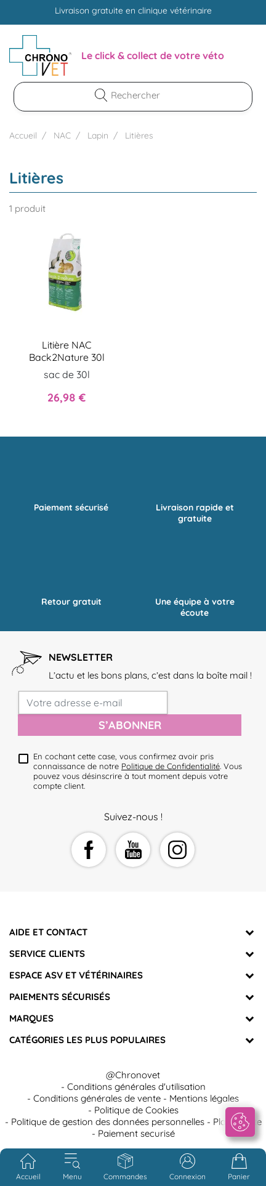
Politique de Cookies (136, 1110)
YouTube (133, 850)
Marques (31, 1018)
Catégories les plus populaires (87, 1040)
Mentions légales (204, 1098)
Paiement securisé (136, 1133)
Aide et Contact (48, 932)
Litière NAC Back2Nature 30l (67, 351)
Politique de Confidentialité (170, 766)
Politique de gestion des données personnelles (107, 1122)
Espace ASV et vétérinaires (76, 975)
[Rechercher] (140, 95)
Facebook (88, 850)
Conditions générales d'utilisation (136, 1086)
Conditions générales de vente (97, 1098)
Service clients (47, 953)
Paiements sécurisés (59, 996)
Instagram (177, 850)
